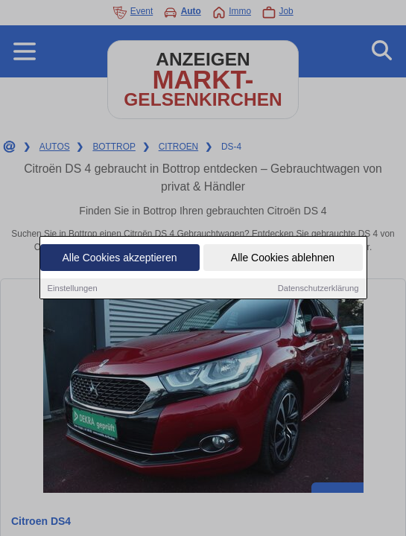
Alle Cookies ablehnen (282, 258)
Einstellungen (73, 288)
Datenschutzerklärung (318, 288)
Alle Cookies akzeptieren (119, 258)
